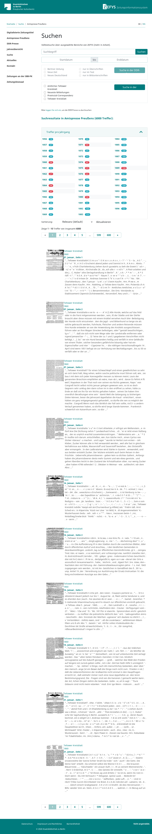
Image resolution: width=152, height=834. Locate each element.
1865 (45, 191)
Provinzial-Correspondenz (60, 95)
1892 (117, 185)
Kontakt (11, 65)
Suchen (141, 51)
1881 (81, 202)
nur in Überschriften (93, 69)
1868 (45, 208)
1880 (81, 196)
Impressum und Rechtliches (49, 823)
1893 (117, 191)
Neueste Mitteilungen (58, 92)
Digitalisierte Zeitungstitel (20, 32)
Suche (21, 24)
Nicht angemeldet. (141, 823)
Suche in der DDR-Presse (129, 71)
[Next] (117, 235)
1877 (81, 179)
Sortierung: (47, 221)
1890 (117, 173)
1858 (45, 150)
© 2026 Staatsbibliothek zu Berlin (50, 829)
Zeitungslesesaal (15, 81)
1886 (117, 150)
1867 (45, 202)
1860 (45, 162)
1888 (117, 162)
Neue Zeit (52, 72)
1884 (117, 138)
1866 (45, 196)
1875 (81, 167)
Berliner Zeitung (56, 69)
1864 (45, 185)
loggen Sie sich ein (53, 110)
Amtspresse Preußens (18, 38)
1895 (117, 202)
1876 (81, 173)
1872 (81, 150)
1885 (117, 144)
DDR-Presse (13, 43)
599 (99, 235)
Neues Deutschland (57, 75)
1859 (45, 156)
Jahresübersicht (15, 49)
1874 (81, 162)
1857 (45, 144)
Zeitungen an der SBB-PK (19, 76)
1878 (81, 185)
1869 (45, 214)
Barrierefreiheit (73, 823)
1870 (81, 138)
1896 (117, 208)
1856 (45, 138)
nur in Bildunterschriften (95, 75)
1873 (81, 156)
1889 (117, 167)
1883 (81, 214)
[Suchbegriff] (88, 52)
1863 (45, 179)
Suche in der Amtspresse (130, 88)
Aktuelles (11, 60)
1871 (81, 144)
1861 (45, 167)
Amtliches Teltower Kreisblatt (57, 88)
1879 (81, 191)
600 (109, 235)
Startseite (11, 24)
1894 (117, 196)
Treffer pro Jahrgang (58, 132)
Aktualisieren (103, 222)
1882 (81, 208)
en (144, 24)
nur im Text (88, 72)
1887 (117, 156)
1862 (45, 173)
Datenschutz (27, 823)
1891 (117, 179)
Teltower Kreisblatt (57, 98)
